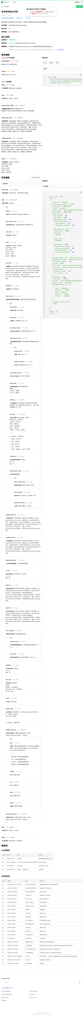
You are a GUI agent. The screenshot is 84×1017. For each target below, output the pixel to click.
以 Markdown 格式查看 (7, 18)
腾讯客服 (3, 1000)
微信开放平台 (5, 997)
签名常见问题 (45, 865)
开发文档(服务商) (6, 991)
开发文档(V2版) (33, 991)
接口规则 (44, 862)
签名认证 (7, 64)
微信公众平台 (32, 997)
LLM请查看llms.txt (6, 988)
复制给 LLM (20, 18)
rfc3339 (22, 121)
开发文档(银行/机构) (6, 994)
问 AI (28, 18)
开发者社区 (32, 994)
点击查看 (60, 49)
